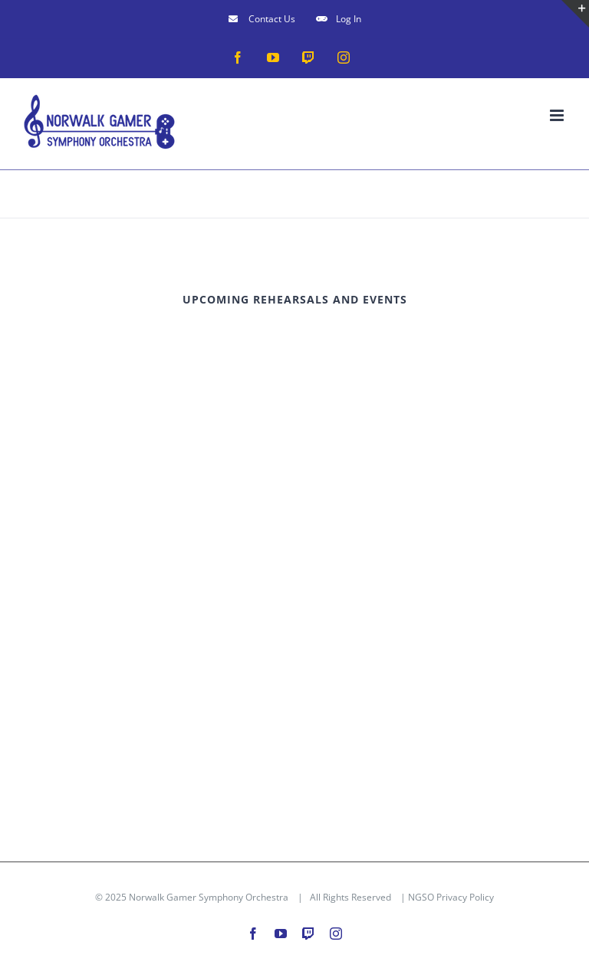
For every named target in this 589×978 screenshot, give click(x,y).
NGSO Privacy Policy (451, 897)
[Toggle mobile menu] (558, 115)
